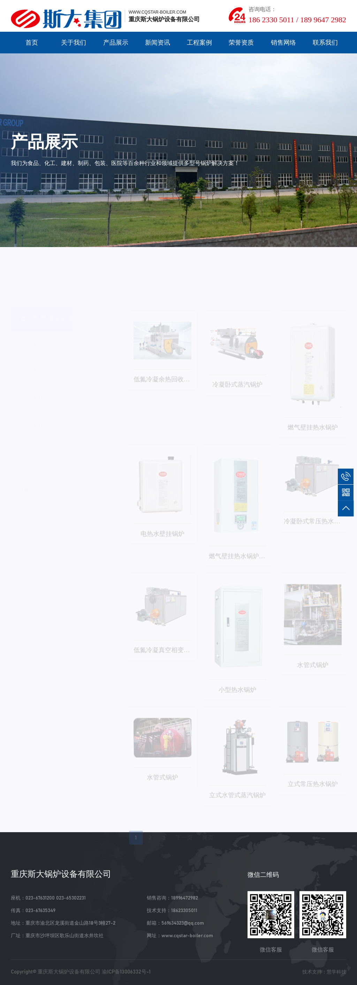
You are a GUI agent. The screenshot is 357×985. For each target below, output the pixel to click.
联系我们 (325, 42)
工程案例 (199, 42)
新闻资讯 (157, 42)
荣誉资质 (241, 42)
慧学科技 (336, 972)
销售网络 (283, 42)
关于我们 (73, 42)
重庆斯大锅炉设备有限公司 (69, 972)
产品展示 (115, 42)
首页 (31, 42)
